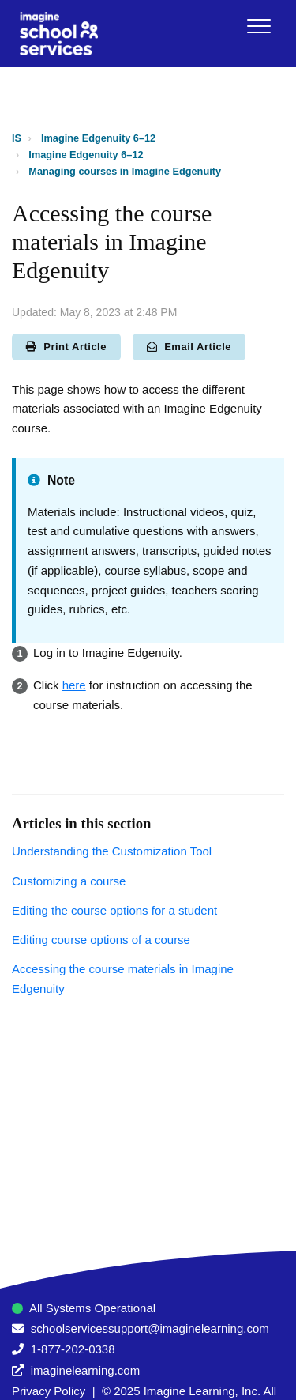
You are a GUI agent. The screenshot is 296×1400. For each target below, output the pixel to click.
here (74, 685)
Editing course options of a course (101, 939)
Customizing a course (69, 881)
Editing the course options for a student (114, 910)
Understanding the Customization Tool (112, 851)
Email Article (189, 347)
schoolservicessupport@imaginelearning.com (150, 1328)
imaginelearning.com (85, 1370)
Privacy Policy (48, 1391)
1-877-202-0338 (73, 1349)
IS (16, 138)
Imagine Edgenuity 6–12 (98, 138)
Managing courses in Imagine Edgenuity (124, 171)
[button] (258, 25)
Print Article (66, 347)
